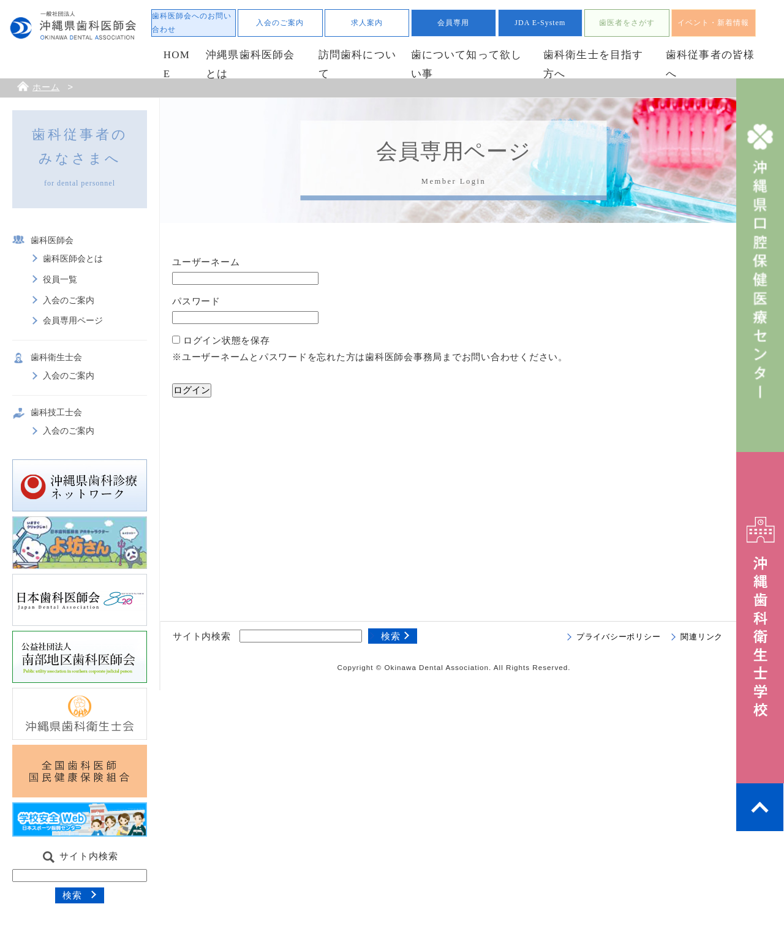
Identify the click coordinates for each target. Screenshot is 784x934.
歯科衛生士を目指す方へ (593, 64)
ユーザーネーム (205, 262)
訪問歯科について (357, 64)
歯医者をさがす (627, 22)
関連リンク (701, 637)
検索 (72, 895)
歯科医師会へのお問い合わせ (192, 23)
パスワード (196, 301)
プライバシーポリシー (618, 637)
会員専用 (453, 22)
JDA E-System (539, 22)
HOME (177, 64)
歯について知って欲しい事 (466, 64)
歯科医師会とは (73, 258)
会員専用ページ (73, 320)
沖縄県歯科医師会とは (250, 64)
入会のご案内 (280, 22)
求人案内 (367, 22)
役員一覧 (60, 279)
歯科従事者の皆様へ (710, 64)
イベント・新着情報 (713, 22)
